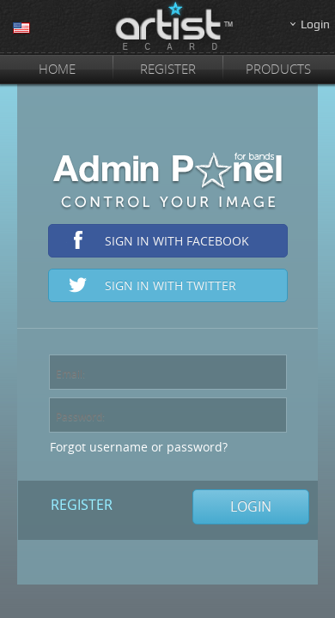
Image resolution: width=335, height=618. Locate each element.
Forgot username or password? (139, 447)
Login (315, 24)
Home (57, 68)
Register (168, 68)
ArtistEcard (167, 27)
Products (278, 68)
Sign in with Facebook (177, 241)
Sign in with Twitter (170, 285)
